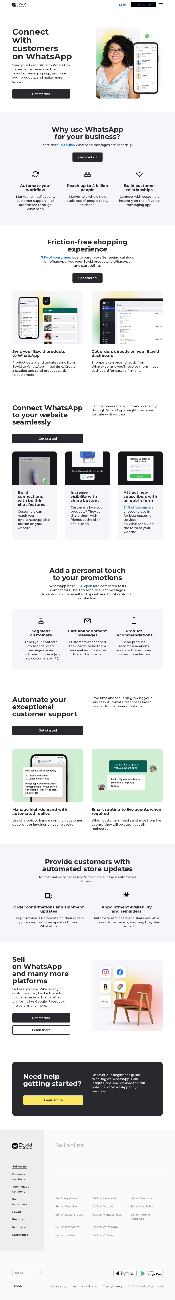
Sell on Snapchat (142, 1198)
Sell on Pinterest (104, 1235)
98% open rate (87, 586)
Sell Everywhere (66, 1198)
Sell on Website (66, 1206)
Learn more (41, 1030)
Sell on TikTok (65, 1235)
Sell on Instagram (67, 1227)
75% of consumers (56, 257)
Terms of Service (89, 1286)
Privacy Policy (58, 1286)
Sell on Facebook (105, 1198)
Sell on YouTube (142, 1206)
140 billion (67, 145)
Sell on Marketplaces (107, 1214)
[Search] (40, 1272)
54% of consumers (138, 507)
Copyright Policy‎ (113, 1286)
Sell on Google (103, 1206)
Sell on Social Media (69, 1214)
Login (122, 4)
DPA (73, 1286)
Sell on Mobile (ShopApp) (140, 1216)
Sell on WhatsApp (105, 1227)
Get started (143, 4)
